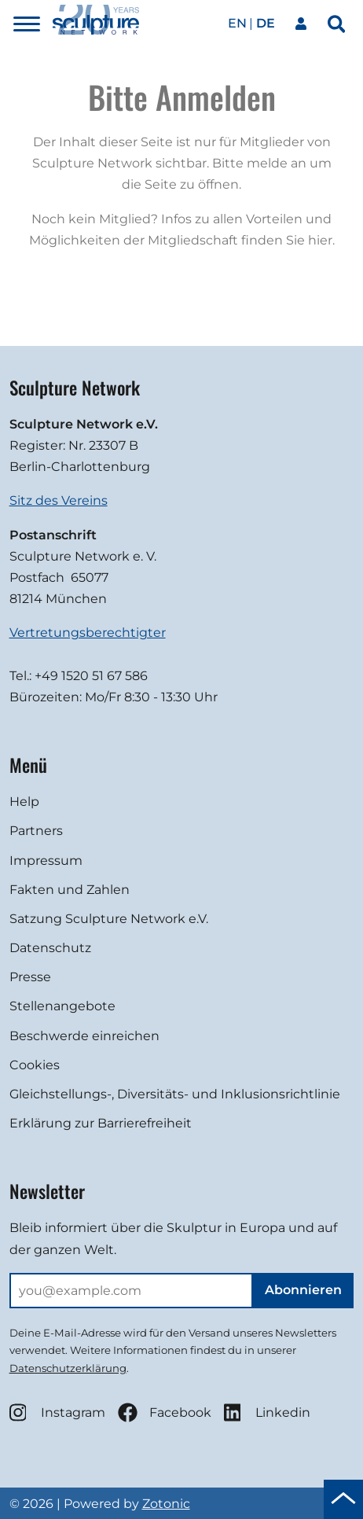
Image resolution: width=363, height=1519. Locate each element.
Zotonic (166, 1503)
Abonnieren (303, 1289)
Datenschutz (50, 947)
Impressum (45, 860)
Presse (30, 976)
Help (24, 801)
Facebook (164, 1412)
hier (320, 240)
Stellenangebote (62, 1006)
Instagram (57, 1412)
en (237, 23)
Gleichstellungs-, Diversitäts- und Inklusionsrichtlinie (174, 1094)
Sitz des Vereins (58, 500)
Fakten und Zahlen (69, 889)
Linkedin (267, 1412)
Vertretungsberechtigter (87, 632)
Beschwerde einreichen (84, 1035)
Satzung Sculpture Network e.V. (108, 918)
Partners (36, 830)
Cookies (34, 1064)
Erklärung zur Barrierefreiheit (100, 1123)
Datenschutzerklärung (67, 1368)
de (265, 23)
